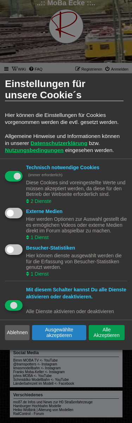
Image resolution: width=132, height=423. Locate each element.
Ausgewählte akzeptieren (59, 332)
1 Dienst (39, 237)
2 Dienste (40, 201)
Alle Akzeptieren (107, 332)
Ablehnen (17, 332)
